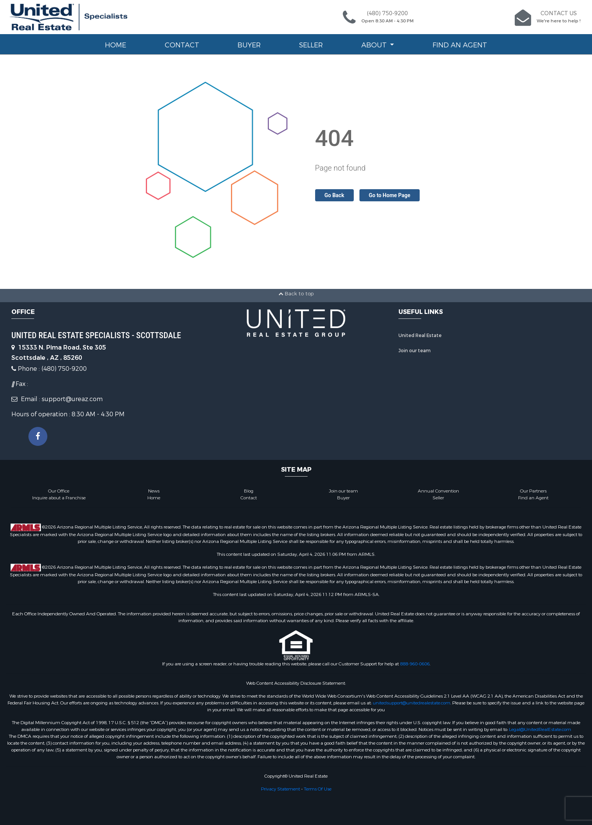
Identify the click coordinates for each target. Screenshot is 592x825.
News (153, 491)
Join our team (414, 351)
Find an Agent (460, 45)
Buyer (249, 45)
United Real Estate (420, 336)
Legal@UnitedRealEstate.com (540, 729)
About (375, 45)
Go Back (334, 195)
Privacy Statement (280, 789)
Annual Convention (438, 491)
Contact (182, 45)
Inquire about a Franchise (59, 498)
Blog (248, 491)
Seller (311, 45)
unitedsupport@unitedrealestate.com (411, 703)
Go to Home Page (390, 195)
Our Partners (533, 491)
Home (115, 45)
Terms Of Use (317, 789)
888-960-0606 (415, 664)
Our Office (58, 491)
